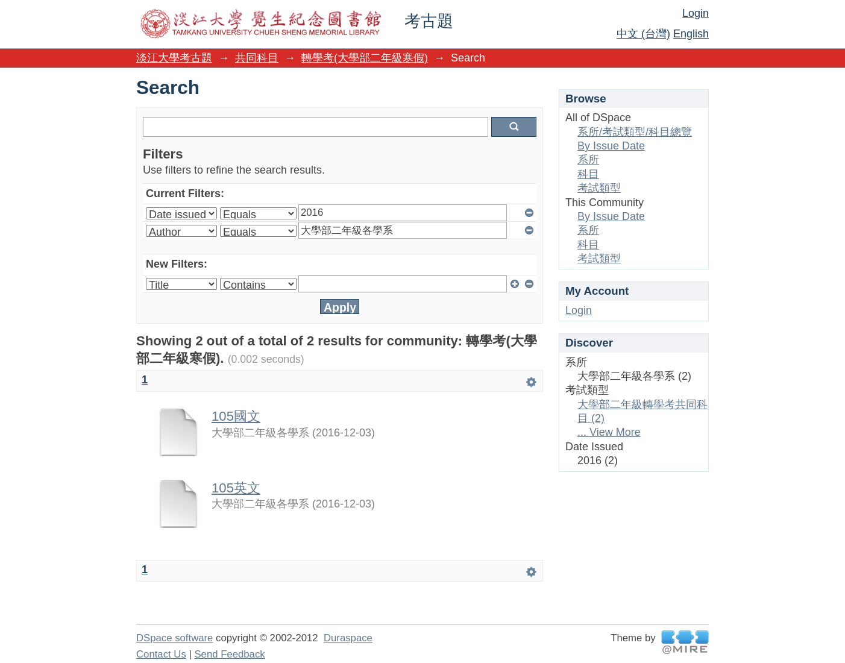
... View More (609, 432)
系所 (588, 160)
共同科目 (256, 58)
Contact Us (161, 654)
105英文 (236, 487)
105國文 (236, 416)
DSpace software (174, 638)
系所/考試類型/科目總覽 (634, 132)
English (691, 34)
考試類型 (599, 188)
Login (695, 13)
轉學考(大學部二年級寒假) (364, 58)
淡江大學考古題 (174, 58)
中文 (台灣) (643, 34)
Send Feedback (229, 654)
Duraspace (348, 638)
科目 (588, 174)
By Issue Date (611, 146)
